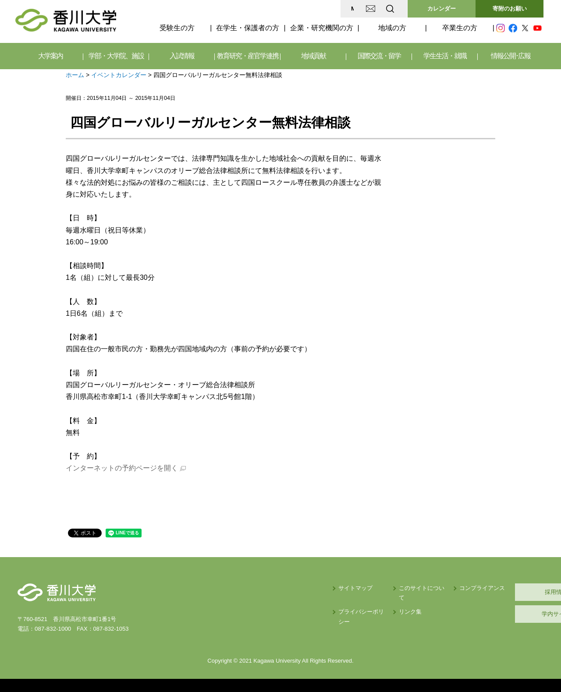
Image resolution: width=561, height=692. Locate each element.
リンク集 (333, 602)
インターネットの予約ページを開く (122, 468)
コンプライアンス (416, 588)
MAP (286, 8)
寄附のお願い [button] (510, 8)
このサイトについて (347, 588)
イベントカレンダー (118, 74)
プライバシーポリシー (279, 602)
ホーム (75, 74)
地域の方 (392, 28)
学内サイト (502, 614)
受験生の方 (177, 28)
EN (355, 8)
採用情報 (501, 592)
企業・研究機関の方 (321, 28)
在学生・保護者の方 (247, 28)
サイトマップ (268, 588)
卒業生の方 (459, 28)
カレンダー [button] (441, 8)
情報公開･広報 (510, 56)
